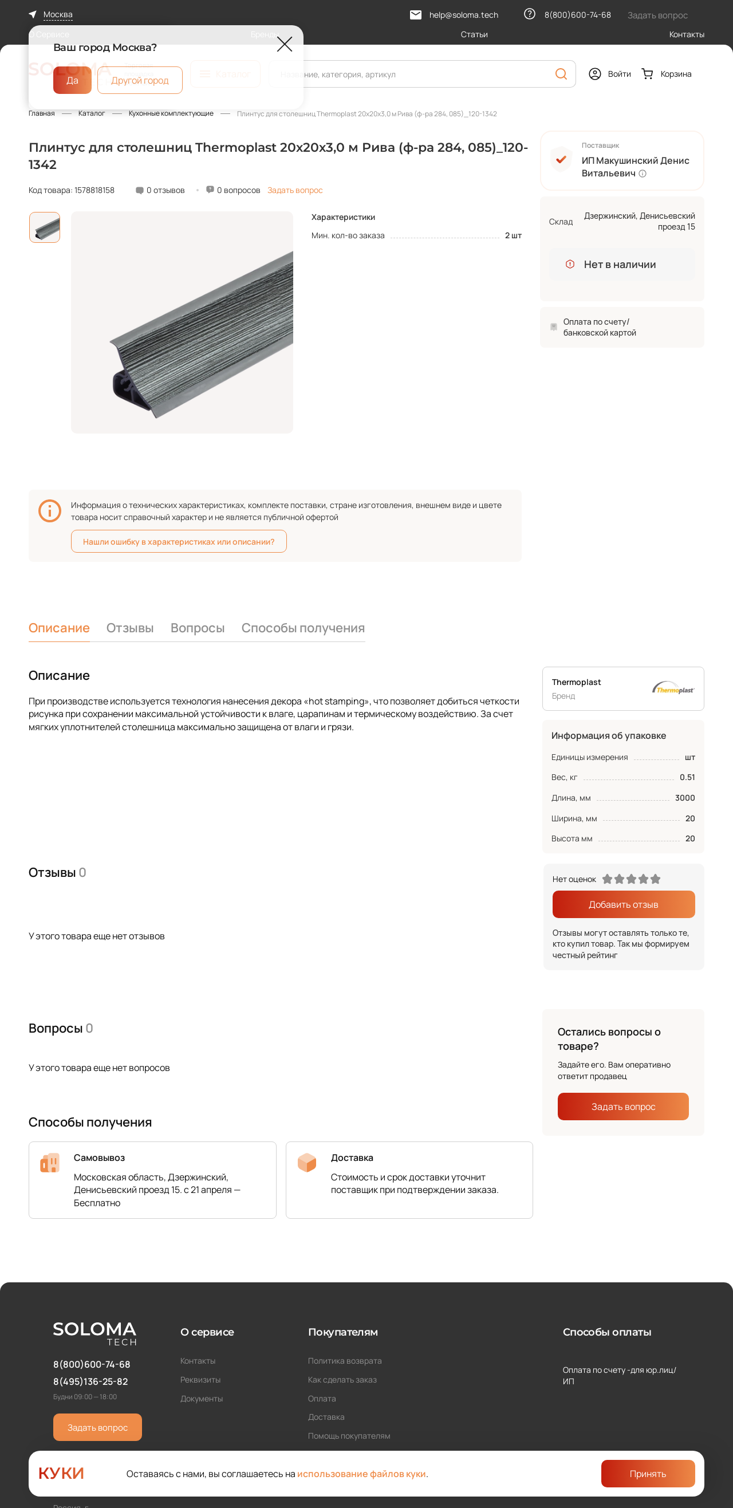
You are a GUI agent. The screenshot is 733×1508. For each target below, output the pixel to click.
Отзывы (130, 627)
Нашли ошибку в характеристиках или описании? (179, 541)
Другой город (140, 80)
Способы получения (303, 627)
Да (72, 80)
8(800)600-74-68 (92, 1364)
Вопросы (198, 627)
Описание (59, 627)
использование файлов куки (361, 1473)
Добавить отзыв (624, 904)
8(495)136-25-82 (90, 1381)
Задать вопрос (295, 189)
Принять (648, 1473)
